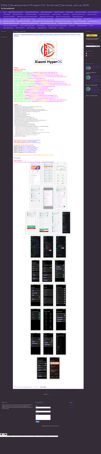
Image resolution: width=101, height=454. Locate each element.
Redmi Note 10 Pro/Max (82, 25)
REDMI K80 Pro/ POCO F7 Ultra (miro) (48, 23)
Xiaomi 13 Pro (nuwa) (56, 14)
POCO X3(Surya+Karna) (8, 27)
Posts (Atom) (50, 394)
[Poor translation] (5, 434)
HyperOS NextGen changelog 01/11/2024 (28, 151)
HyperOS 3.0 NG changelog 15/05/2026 (28, 146)
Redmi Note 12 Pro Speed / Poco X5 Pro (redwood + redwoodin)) (68, 18)
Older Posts (80, 390)
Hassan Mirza (90, 55)
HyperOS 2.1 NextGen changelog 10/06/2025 (29, 148)
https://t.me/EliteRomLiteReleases (35, 142)
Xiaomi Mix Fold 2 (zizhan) (44, 14)
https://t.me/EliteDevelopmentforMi (30, 141)
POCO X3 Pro (72, 25)
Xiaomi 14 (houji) (7, 14)
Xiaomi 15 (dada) (69, 12)
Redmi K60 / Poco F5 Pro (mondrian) (11, 18)
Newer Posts (16, 390)
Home (5, 12)
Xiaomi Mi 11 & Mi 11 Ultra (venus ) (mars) (29, 23)
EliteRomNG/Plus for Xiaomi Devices (15, 12)
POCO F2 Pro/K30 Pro (20, 27)
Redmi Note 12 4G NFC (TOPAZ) (23, 21)
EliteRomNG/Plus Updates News (32, 12)
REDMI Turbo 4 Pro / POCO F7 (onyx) (82, 23)
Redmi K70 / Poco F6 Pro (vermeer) (63, 16)
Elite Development (90, 53)
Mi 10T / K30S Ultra (31, 27)
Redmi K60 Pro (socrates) (78, 16)
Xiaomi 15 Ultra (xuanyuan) (46, 12)
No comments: (35, 386)
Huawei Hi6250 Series (42, 27)
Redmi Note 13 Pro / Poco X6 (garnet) (45, 18)
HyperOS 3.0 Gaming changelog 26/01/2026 (30, 147)
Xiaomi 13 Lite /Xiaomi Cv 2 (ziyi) (78, 14)
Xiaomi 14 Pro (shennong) (81, 12)
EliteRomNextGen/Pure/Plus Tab (48, 162)
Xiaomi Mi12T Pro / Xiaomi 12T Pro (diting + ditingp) (43, 21)
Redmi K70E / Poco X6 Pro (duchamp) (28, 18)
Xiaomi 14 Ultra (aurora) (93, 12)
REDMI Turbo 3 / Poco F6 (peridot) (46, 16)
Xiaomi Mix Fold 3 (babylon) (31, 14)
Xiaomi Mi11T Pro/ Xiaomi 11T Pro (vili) (11, 23)
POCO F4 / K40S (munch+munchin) (27, 25)
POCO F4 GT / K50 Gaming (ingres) (11, 25)
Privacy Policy (17, 158)
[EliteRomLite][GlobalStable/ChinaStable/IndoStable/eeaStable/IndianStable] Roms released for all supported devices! (95, 90)
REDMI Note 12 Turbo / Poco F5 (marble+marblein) (27, 16)
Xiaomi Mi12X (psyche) (92, 21)
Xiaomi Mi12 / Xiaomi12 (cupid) (79, 21)
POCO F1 (91, 25)
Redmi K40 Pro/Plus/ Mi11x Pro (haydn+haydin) (57, 25)
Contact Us (61, 27)
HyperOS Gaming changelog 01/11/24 (29, 152)
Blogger (59, 425)
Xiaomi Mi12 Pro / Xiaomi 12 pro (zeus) (63, 21)
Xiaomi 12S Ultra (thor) (91, 14)
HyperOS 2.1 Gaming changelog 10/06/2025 (30, 149)
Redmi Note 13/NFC (88, 18)
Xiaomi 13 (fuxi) (66, 14)
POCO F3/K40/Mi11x (41, 25)
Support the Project (52, 27)
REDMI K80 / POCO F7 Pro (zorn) (65, 23)
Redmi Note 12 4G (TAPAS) (9, 21)
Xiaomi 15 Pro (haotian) (58, 12)
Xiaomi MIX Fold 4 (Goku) (18, 14)
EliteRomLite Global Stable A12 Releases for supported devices (95, 67)
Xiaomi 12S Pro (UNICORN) (9, 16)
